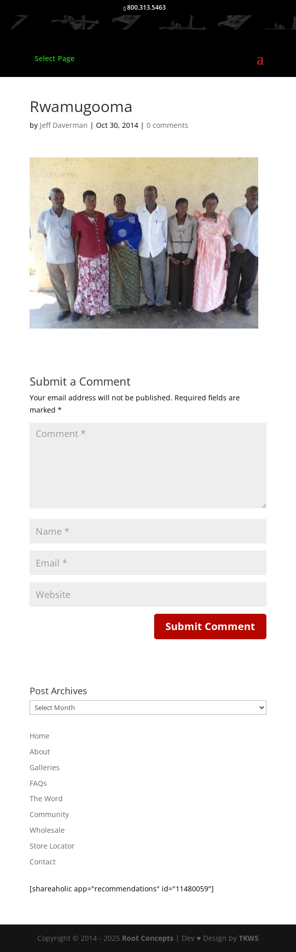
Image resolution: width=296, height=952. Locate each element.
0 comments (167, 125)
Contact (43, 861)
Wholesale (47, 830)
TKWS (249, 938)
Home (40, 736)
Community (49, 814)
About (40, 751)
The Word (46, 798)
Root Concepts (148, 938)
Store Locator (52, 846)
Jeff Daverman (64, 125)
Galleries (45, 767)
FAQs (38, 783)
